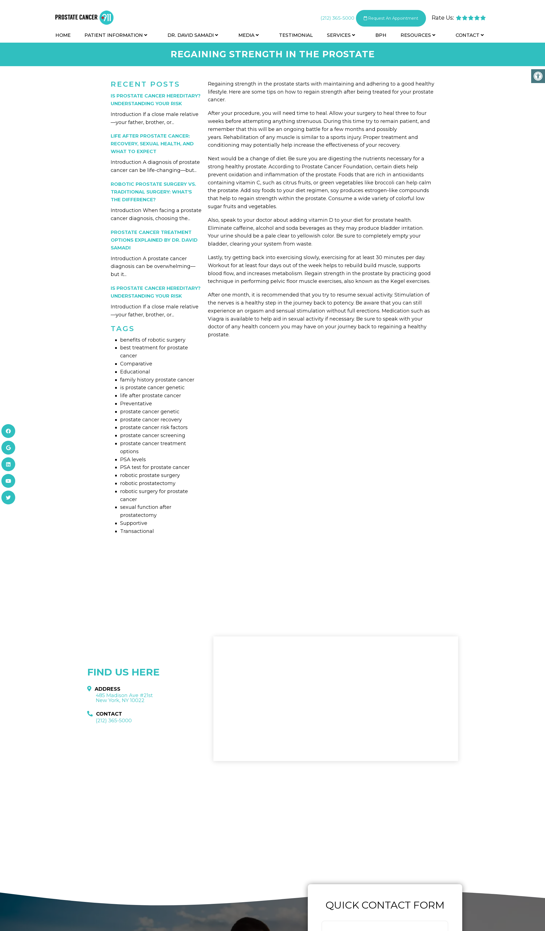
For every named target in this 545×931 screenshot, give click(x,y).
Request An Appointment (388, 19)
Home (63, 36)
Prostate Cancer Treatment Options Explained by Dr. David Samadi (154, 240)
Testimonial (296, 36)
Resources (416, 36)
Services (339, 36)
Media (246, 36)
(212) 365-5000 (331, 19)
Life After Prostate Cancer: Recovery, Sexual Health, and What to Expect (152, 143)
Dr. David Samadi (190, 36)
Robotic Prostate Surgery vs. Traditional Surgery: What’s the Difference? (153, 191)
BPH (380, 36)
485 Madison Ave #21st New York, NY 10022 (124, 698)
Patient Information (113, 36)
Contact (467, 36)
